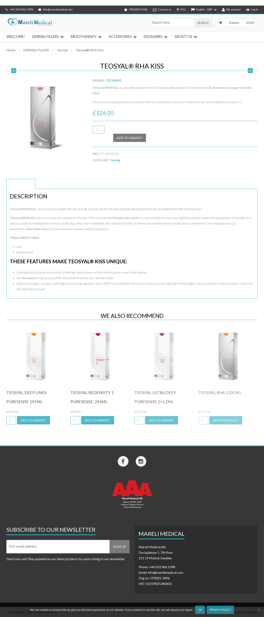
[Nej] (259, 610)
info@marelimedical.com (55, 9)
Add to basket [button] (33, 420)
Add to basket (130, 138)
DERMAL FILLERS (36, 50)
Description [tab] (21, 184)
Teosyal (62, 50)
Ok (200, 609)
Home (10, 50)
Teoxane (113, 80)
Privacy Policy (220, 609)
